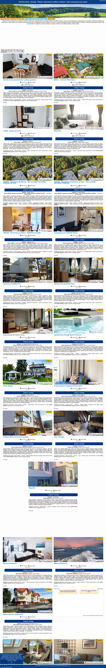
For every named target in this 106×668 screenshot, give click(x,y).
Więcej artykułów (56, 588)
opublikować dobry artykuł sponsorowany (96, 615)
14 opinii (90, 396)
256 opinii (82, 142)
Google (20, 654)
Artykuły (51, 18)
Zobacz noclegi (28, 88)
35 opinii (35, 294)
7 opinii (36, 345)
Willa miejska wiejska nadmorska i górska (88, 591)
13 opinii (85, 573)
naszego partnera (33, 100)
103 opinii (40, 91)
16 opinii (87, 294)
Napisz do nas (68, 665)
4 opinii (83, 447)
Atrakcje (43, 18)
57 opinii (32, 396)
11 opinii (36, 624)
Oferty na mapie (13, 18)
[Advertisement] (53, 37)
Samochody (36, 18)
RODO (14, 660)
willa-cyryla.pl (103, 0)
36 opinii (38, 447)
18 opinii (42, 243)
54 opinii (57, 498)
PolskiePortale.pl (9, 667)
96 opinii (87, 91)
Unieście (48, 55)
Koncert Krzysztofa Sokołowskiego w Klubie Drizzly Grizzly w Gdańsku (68, 591)
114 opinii (89, 345)
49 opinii (35, 142)
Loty (28, 18)
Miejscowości (20, 18)
